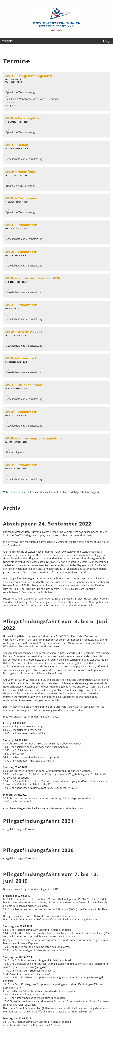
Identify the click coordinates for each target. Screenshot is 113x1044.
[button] (56, 91)
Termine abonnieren (18, 492)
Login (106, 41)
